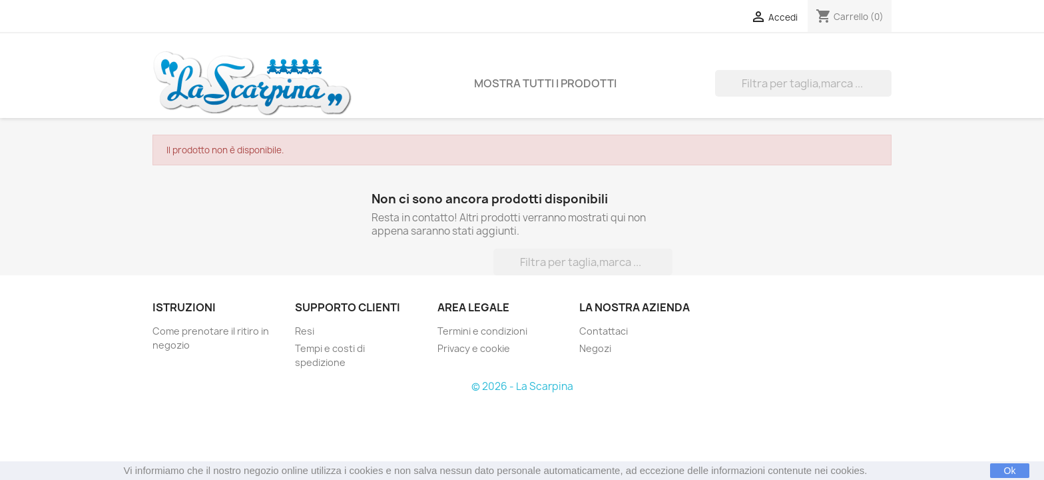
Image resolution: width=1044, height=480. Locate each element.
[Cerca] (803, 83)
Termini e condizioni (482, 331)
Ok (1010, 470)
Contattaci (603, 331)
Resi (304, 331)
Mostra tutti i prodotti (545, 83)
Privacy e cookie (473, 348)
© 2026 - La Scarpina (522, 386)
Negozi (595, 348)
